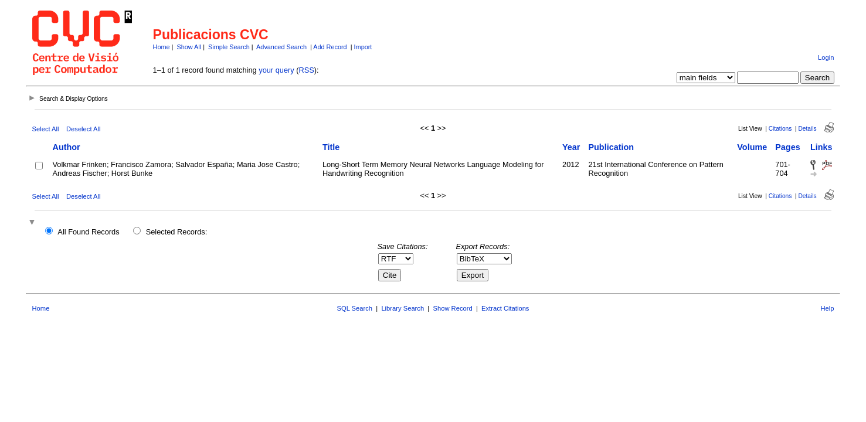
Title (330, 147)
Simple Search (229, 46)
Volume (752, 147)
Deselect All (83, 128)
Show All (188, 46)
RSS (306, 70)
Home (161, 46)
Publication (611, 147)
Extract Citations (505, 308)
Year (571, 147)
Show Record (453, 308)
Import (363, 46)
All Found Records (88, 231)
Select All (45, 128)
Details (807, 128)
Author (66, 147)
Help (827, 308)
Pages (787, 147)
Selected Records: (177, 231)
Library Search (402, 308)
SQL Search (355, 308)
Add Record (330, 46)
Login (826, 57)
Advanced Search (281, 46)
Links (821, 147)
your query (276, 70)
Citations (780, 128)
